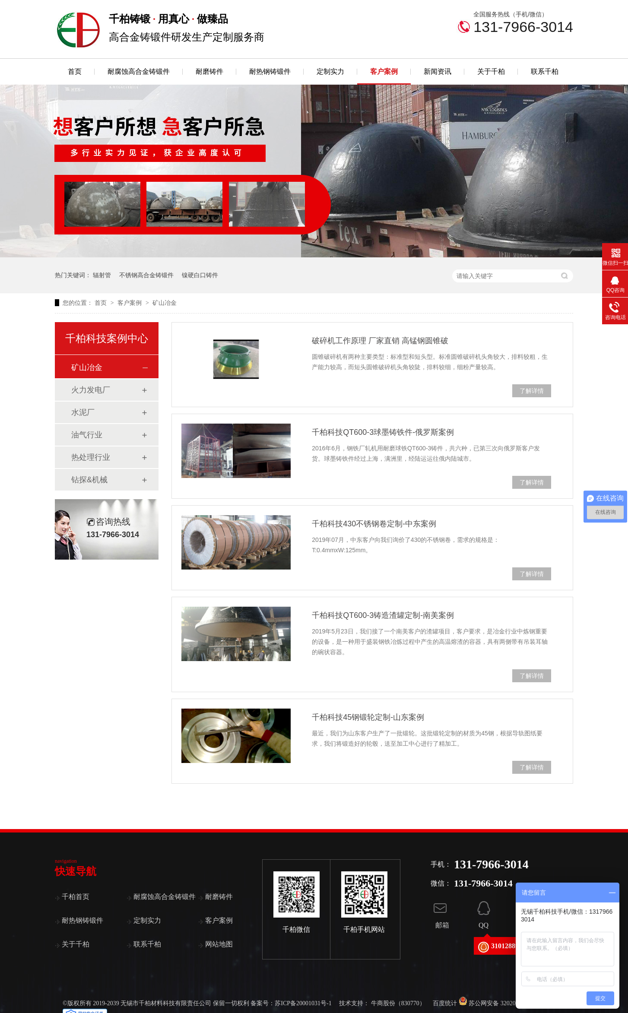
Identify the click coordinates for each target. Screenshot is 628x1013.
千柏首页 (75, 896)
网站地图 (219, 944)
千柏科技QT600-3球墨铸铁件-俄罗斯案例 (383, 432)
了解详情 (532, 390)
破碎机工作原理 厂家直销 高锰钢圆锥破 (380, 340)
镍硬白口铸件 (200, 275)
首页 (75, 71)
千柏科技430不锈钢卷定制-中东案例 (374, 523)
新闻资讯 (437, 71)
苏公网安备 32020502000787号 (504, 1003)
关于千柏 (491, 71)
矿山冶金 (164, 302)
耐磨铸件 (209, 71)
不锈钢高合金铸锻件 (146, 275)
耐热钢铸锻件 (270, 71)
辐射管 (102, 275)
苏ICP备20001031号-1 (303, 1003)
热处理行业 (90, 457)
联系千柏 (544, 71)
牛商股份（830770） (398, 1003)
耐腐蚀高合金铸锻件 (139, 71)
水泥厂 (83, 412)
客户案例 (384, 71)
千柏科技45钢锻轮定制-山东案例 (368, 717)
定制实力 (330, 71)
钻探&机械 (89, 479)
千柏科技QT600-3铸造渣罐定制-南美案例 (383, 615)
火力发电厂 (90, 390)
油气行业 (86, 435)
